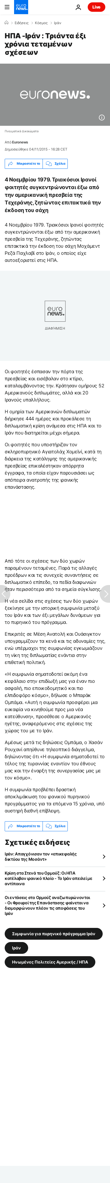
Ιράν (57, 23)
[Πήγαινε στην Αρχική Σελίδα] (21, 7)
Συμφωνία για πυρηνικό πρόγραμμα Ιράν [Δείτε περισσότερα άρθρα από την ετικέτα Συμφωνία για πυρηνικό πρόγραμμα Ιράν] (53, 933)
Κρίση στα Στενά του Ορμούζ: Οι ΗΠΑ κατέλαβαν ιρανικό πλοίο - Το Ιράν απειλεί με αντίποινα (48, 878)
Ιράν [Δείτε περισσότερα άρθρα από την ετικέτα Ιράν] (16, 947)
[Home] (6, 23)
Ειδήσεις (21, 23)
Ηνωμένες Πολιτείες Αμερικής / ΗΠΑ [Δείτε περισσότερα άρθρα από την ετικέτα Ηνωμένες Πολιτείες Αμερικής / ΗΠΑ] (50, 961)
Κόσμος (41, 23)
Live (96, 6)
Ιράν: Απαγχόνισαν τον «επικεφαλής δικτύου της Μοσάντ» (41, 856)
